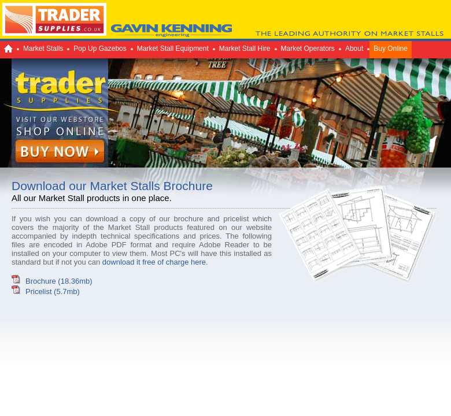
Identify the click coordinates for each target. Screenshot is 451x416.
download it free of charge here (154, 262)
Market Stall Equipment (173, 48)
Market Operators (308, 48)
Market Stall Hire (245, 48)
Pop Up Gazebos (99, 48)
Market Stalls (43, 48)
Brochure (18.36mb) (59, 281)
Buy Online (391, 48)
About (354, 48)
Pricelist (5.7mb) (52, 291)
